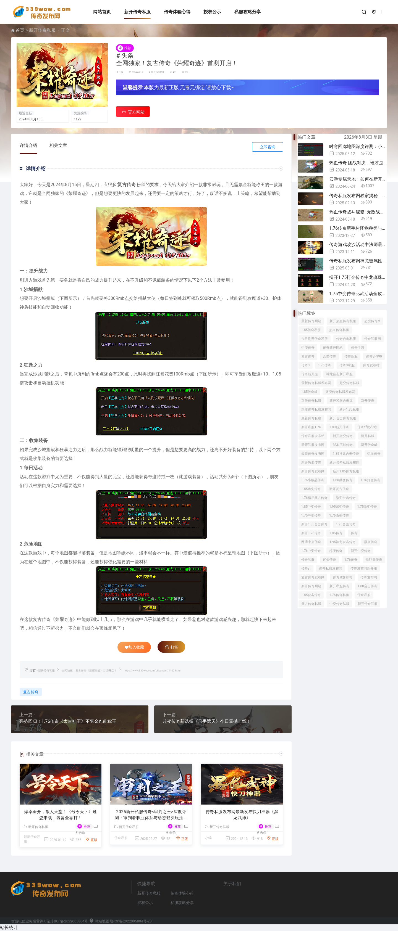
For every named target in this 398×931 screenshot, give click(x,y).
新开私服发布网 (312, 445)
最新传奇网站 (311, 321)
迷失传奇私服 (311, 401)
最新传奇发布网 (312, 454)
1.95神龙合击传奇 (342, 542)
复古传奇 (30, 692)
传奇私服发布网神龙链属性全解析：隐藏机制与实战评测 (358, 260)
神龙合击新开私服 (339, 374)
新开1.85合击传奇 (314, 524)
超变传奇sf (372, 321)
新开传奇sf (369, 445)
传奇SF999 (374, 356)
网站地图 (99, 921)
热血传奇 (374, 454)
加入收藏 (134, 647)
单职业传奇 (374, 560)
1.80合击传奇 (367, 586)
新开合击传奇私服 (342, 418)
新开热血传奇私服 (342, 321)
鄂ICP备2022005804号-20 (130, 921)
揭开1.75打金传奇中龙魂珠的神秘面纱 (358, 277)
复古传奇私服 (311, 604)
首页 (19, 30)
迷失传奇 (329, 560)
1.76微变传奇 (339, 515)
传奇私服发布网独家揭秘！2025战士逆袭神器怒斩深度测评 (358, 195)
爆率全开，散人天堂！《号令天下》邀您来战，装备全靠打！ (60, 815)
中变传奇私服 (339, 604)
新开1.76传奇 (311, 533)
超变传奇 (335, 551)
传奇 (354, 533)
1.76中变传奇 (311, 551)
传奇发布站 (371, 365)
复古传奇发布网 (312, 577)
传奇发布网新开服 (363, 568)
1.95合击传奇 (345, 524)
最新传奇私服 (311, 418)
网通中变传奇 (311, 542)
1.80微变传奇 (342, 480)
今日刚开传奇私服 (314, 339)
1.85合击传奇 (311, 595)
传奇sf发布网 (342, 577)
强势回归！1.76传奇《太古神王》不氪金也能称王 (67, 721)
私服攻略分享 (247, 11)
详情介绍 (28, 145)
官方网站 (133, 112)
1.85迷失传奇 (311, 489)
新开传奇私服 (137, 11)
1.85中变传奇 (311, 507)
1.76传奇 (324, 365)
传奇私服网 (372, 339)
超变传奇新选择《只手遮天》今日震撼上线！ (207, 721)
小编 (121, 72)
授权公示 (212, 11)
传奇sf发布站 (367, 427)
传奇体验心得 (177, 11)
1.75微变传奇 (367, 507)
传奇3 (305, 365)
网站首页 (102, 11)
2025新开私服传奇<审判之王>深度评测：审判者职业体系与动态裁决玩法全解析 (151, 815)
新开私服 (367, 436)
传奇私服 (121, 838)
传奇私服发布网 (330, 568)
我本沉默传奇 (343, 445)
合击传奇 (329, 356)
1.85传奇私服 (311, 330)
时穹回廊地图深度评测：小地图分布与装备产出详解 (358, 146)
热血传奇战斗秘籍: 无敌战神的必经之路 (358, 212)
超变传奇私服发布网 (316, 409)
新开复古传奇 (339, 489)
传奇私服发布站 (312, 436)
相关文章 (58, 145)
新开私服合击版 (341, 401)
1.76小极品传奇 (312, 480)
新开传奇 (367, 401)
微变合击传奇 (346, 498)
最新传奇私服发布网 (316, 383)
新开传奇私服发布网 (344, 462)
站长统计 (9, 927)
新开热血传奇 (311, 462)
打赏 (171, 647)
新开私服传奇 (339, 586)
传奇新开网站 (333, 348)
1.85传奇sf (309, 392)
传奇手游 (357, 348)
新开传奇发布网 (312, 471)
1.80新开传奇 (339, 427)
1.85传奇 (335, 533)
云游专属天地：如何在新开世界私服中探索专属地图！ (358, 179)
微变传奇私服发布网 (340, 392)
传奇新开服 (309, 374)
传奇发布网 (368, 577)
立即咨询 (267, 147)
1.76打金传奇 (370, 480)
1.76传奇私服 (339, 595)
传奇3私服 (347, 365)
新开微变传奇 (343, 436)
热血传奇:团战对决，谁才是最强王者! (358, 162)
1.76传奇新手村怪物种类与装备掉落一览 (358, 228)
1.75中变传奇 (311, 515)
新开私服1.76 (311, 427)
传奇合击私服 (346, 339)
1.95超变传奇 (339, 507)
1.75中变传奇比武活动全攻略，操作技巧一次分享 (358, 293)
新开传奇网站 (311, 586)
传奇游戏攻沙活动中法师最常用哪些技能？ (358, 244)
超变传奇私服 (349, 383)
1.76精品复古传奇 (314, 498)
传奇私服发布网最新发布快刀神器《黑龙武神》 (242, 815)
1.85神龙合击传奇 (346, 454)
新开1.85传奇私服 (346, 471)
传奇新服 (351, 356)
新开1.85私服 (349, 409)
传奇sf (306, 568)
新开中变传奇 (361, 551)
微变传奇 (370, 542)
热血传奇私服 (339, 330)
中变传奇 (308, 348)
